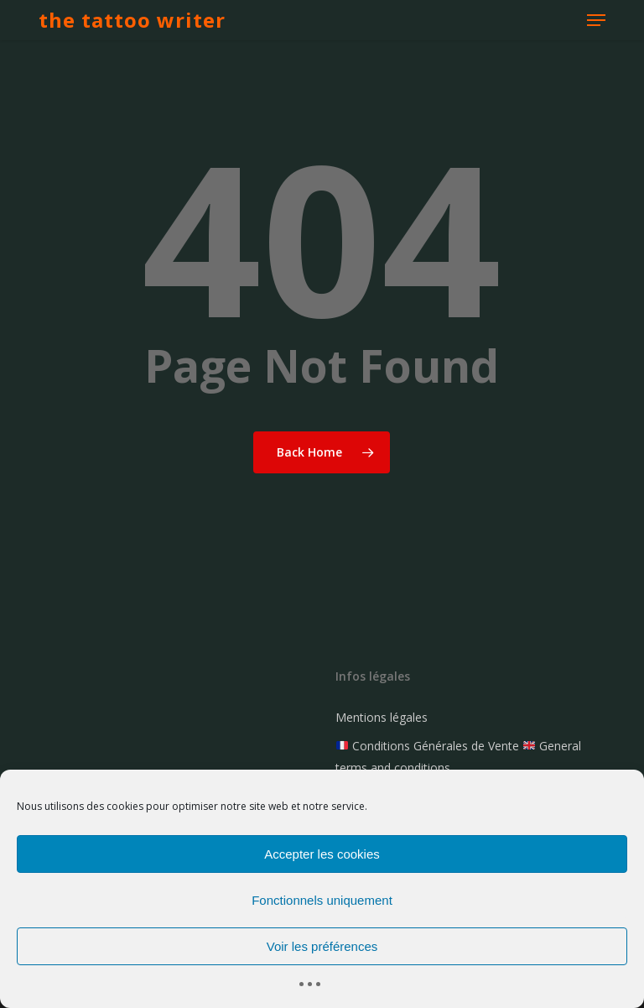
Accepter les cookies (322, 854)
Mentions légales (381, 717)
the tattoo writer (132, 20)
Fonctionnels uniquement (322, 900)
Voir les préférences (322, 946)
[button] (596, 20)
